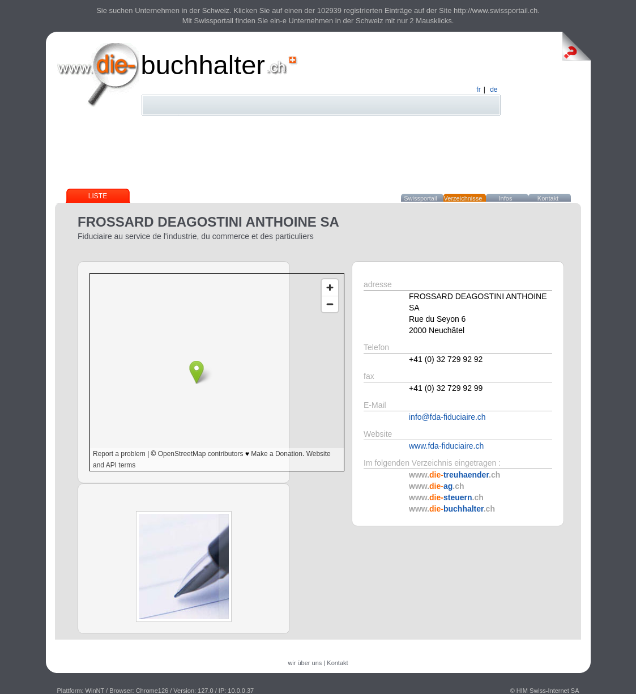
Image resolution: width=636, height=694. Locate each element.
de (493, 89)
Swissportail (420, 198)
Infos (506, 198)
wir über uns (305, 662)
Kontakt (547, 198)
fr (478, 89)
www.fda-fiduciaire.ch (446, 445)
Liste (97, 196)
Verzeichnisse (463, 198)
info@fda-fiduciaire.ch (447, 416)
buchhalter (203, 65)
